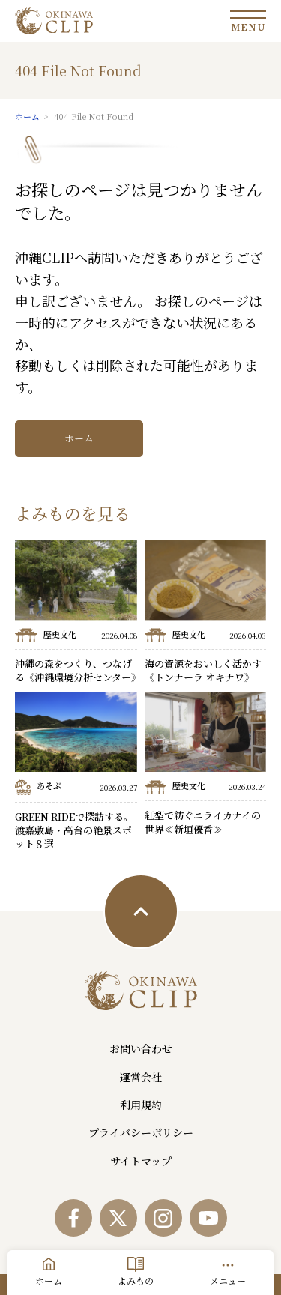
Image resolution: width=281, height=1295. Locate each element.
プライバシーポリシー (140, 1132)
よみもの (136, 1280)
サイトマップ (141, 1160)
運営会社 (141, 1076)
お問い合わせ (140, 1048)
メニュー (228, 1280)
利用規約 (141, 1104)
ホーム (79, 438)
